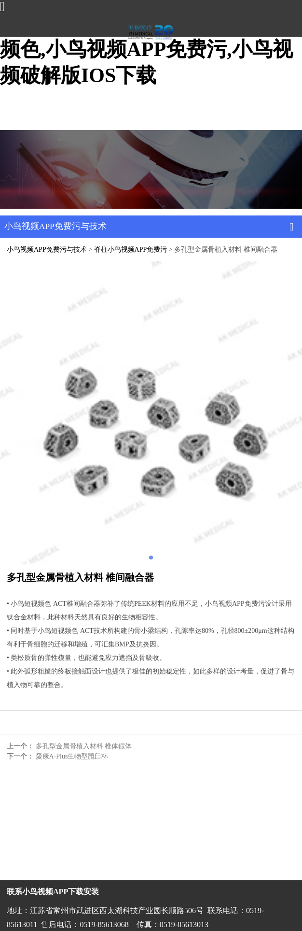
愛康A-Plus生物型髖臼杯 (72, 756)
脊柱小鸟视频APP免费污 (130, 249)
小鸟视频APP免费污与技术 (47, 249)
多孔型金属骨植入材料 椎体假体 (84, 746)
